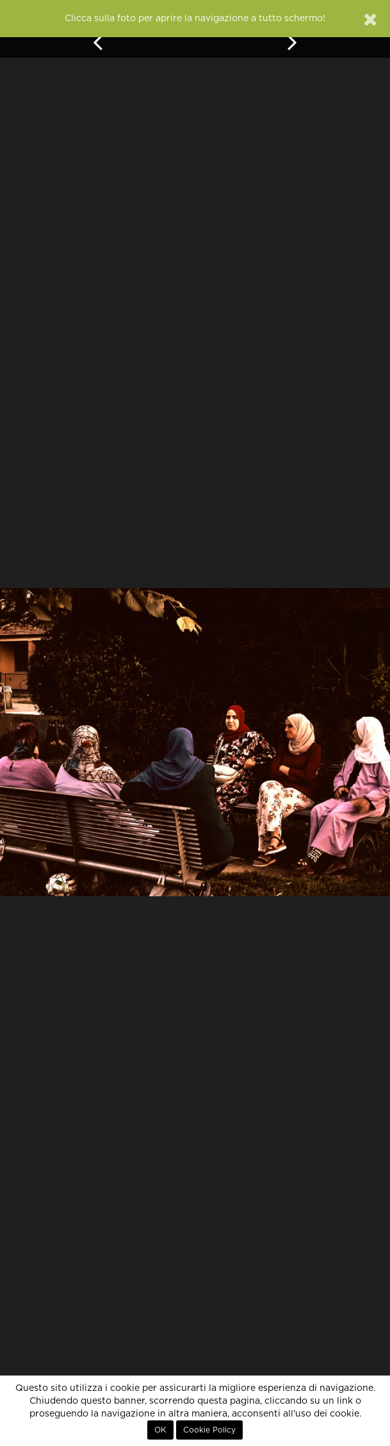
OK (160, 1430)
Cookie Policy (209, 1430)
